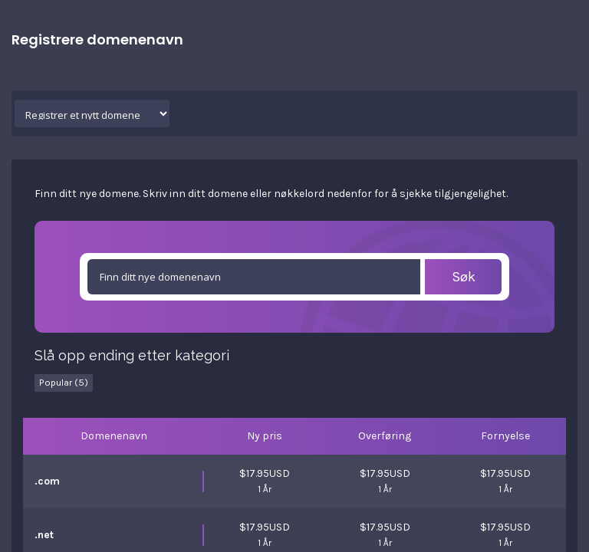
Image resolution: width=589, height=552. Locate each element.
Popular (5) (63, 382)
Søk (463, 276)
